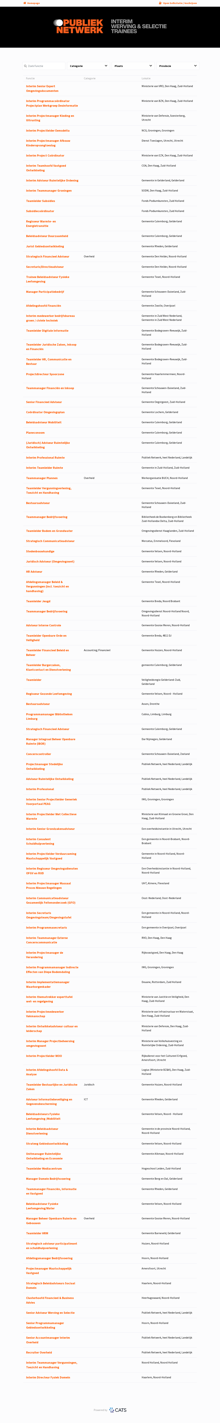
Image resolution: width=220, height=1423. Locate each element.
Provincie (178, 66)
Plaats (133, 66)
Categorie (88, 66)
